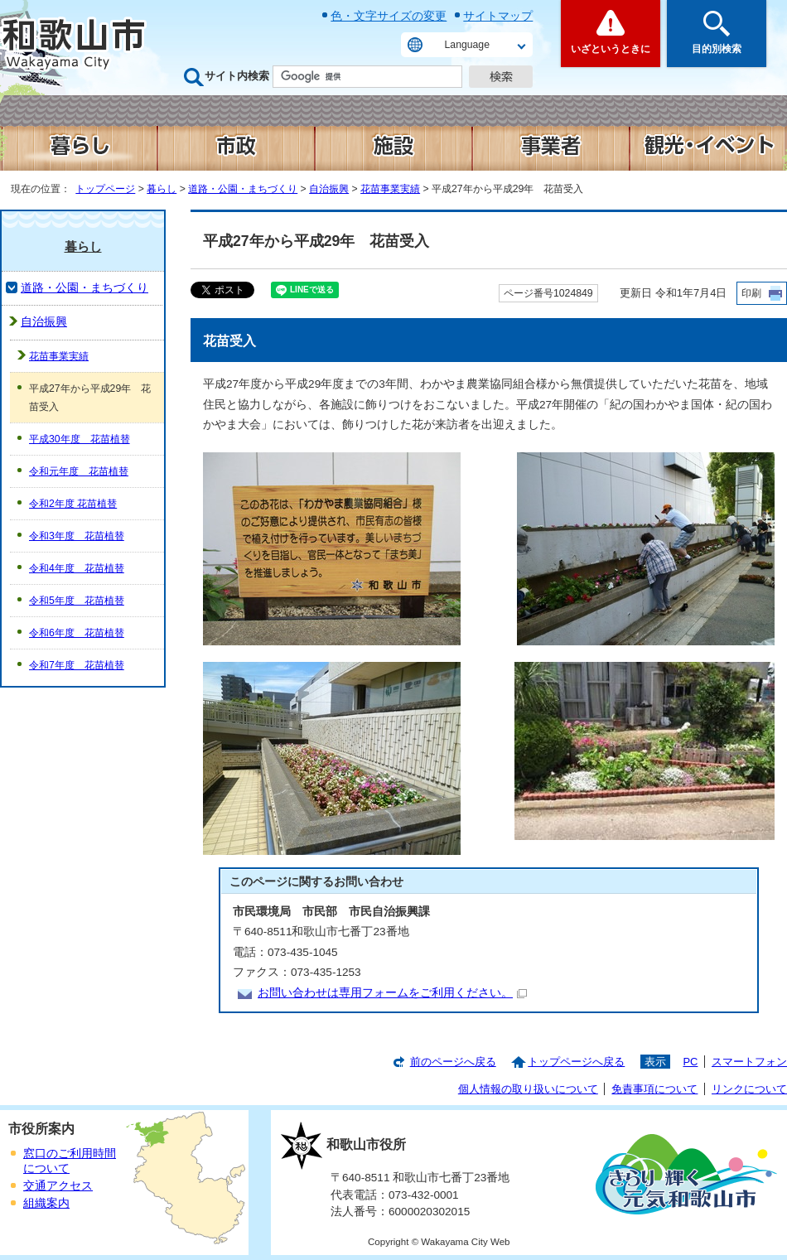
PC (690, 1061)
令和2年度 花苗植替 (73, 503)
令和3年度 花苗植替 (76, 536)
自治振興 (329, 189)
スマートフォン (749, 1061)
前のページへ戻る (453, 1061)
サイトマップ (498, 15)
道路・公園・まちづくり (242, 189)
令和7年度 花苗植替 (76, 665)
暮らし (161, 189)
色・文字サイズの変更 (389, 15)
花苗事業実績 (390, 189)
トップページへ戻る (576, 1061)
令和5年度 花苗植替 (76, 600)
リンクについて (749, 1089)
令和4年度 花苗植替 (76, 568)
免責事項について (654, 1089)
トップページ (105, 189)
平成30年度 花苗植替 (79, 439)
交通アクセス (58, 1186)
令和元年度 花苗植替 (78, 471)
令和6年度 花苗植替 (76, 633)
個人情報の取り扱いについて (528, 1089)
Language (467, 45)
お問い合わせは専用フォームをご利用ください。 (392, 993)
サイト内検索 (237, 76)
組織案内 (46, 1203)
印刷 (751, 293)
